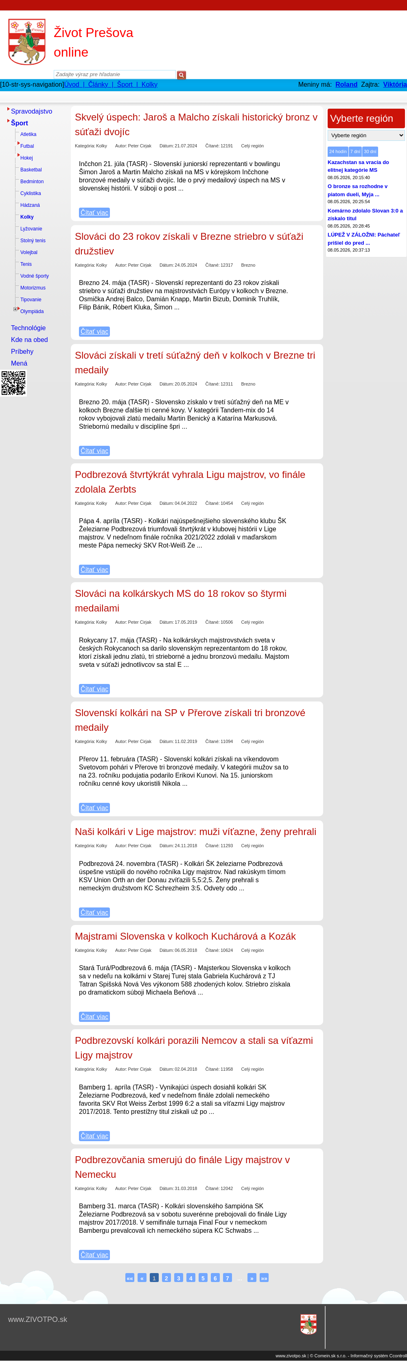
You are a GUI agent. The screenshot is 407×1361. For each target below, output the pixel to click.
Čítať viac (94, 212)
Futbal (27, 146)
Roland (346, 84)
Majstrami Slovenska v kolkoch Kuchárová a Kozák (185, 936)
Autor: (121, 145)
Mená (19, 363)
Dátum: (167, 145)
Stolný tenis (33, 240)
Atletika (28, 134)
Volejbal (28, 252)
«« (130, 1278)
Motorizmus (33, 288)
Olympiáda (32, 311)
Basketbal (31, 170)
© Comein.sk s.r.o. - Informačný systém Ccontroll (358, 1355)
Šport (19, 123)
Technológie (28, 327)
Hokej (26, 158)
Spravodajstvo (31, 111)
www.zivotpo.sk (291, 1355)
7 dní (355, 151)
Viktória (395, 84)
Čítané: (212, 145)
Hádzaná (30, 205)
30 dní (370, 151)
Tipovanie (31, 299)
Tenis (26, 264)
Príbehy (22, 351)
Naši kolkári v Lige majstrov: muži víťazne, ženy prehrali (195, 831)
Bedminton (32, 181)
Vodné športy (34, 276)
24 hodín (338, 151)
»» (264, 1278)
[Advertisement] (32, 521)
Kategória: (85, 145)
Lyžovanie (31, 229)
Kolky (27, 217)
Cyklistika (30, 193)
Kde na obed (29, 339)
